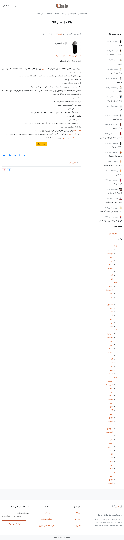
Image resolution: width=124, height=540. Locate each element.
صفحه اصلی (82, 13)
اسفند (110, 326)
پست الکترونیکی (15, 515)
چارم (120, 45)
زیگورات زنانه (117, 91)
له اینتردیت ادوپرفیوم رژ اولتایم (111, 137)
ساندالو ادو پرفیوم (116, 146)
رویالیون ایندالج (116, 72)
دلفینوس (119, 174)
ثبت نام (6, 5)
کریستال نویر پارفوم (115, 193)
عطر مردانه (77, 130)
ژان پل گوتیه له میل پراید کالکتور (110, 220)
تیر (111, 260)
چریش (119, 82)
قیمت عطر (72, 134)
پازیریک (119, 63)
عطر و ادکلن (113, 233)
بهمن (110, 322)
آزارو (43, 68)
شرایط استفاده (46, 519)
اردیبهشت (109, 253)
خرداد (110, 257)
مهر (111, 271)
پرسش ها (46, 512)
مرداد (110, 264)
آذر (111, 279)
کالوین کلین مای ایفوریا (114, 202)
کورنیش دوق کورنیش (114, 54)
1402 (115, 330)
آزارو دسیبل (61, 43)
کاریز (120, 109)
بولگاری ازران (117, 128)
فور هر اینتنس (117, 183)
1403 (115, 282)
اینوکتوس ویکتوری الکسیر (113, 100)
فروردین (109, 249)
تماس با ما (41, 13)
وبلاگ (57, 13)
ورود (14, 5)
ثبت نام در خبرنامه (14, 523)
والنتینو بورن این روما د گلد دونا (111, 211)
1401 (115, 377)
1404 (115, 246)
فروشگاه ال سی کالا (69, 13)
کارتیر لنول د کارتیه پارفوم (113, 165)
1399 (115, 472)
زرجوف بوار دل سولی (115, 156)
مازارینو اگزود (117, 119)
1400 (115, 424)
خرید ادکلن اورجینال (70, 137)
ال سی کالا (59, 34)
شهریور (110, 268)
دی (111, 319)
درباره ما (50, 13)
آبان (111, 275)
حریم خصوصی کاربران (46, 525)
